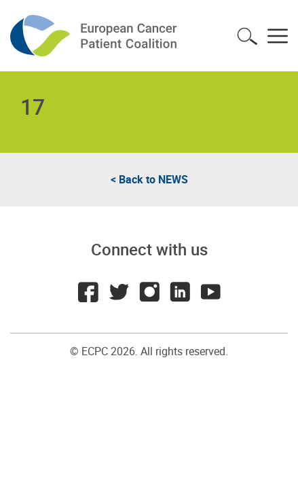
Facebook (88, 292)
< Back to (149, 179)
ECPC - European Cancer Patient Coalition (95, 35)
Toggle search (247, 36)
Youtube (210, 292)
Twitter (119, 292)
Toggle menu (277, 36)
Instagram (149, 292)
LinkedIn (180, 292)
